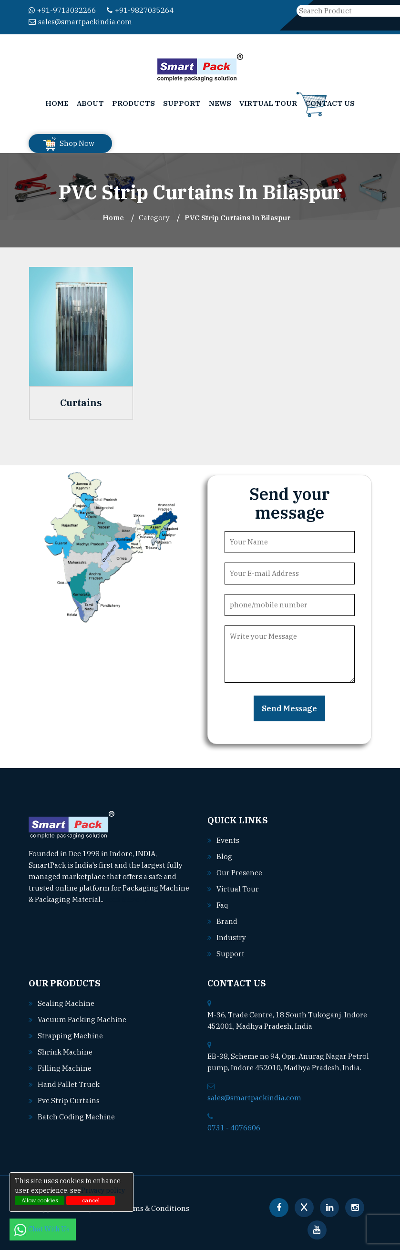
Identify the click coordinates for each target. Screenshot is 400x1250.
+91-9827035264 (140, 10)
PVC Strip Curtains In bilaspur (238, 217)
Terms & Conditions (155, 1208)
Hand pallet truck (69, 1084)
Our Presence (239, 872)
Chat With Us (42, 1229)
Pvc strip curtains (69, 1100)
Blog (224, 856)
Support (182, 103)
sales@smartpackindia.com (80, 21)
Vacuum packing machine (82, 1019)
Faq (222, 905)
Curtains (81, 403)
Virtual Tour (268, 103)
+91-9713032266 (62, 10)
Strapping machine (70, 1035)
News (220, 103)
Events (227, 840)
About (90, 103)
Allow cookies (39, 1200)
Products (133, 103)
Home (57, 103)
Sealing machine (66, 1003)
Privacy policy (103, 1190)
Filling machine (65, 1068)
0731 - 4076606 (233, 1127)
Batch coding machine (76, 1116)
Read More (125, 899)
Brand (226, 921)
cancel (91, 1200)
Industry (231, 937)
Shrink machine (65, 1051)
